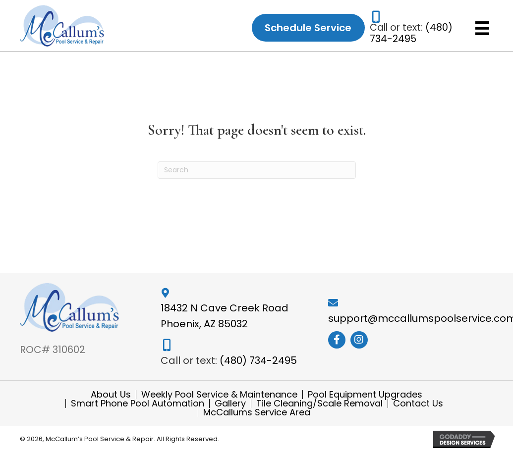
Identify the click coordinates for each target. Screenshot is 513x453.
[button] (336, 340)
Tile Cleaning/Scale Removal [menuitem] (319, 403)
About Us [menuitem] (111, 394)
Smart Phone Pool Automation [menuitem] (137, 403)
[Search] (257, 170)
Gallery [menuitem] (230, 403)
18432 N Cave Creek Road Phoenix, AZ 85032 (224, 316)
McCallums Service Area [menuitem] (256, 412)
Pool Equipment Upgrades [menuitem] (365, 394)
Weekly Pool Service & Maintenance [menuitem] (219, 394)
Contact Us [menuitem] (418, 403)
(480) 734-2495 (411, 33)
